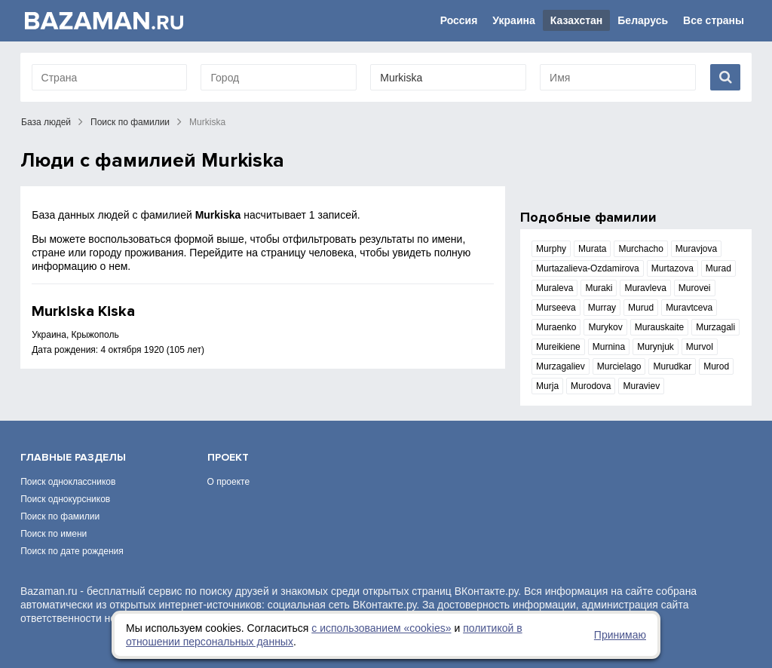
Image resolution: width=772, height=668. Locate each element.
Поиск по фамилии (130, 122)
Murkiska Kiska (83, 311)
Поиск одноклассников (67, 481)
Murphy (551, 249)
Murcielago (619, 366)
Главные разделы (73, 457)
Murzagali (715, 327)
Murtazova (672, 268)
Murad (718, 268)
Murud (641, 307)
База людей (46, 122)
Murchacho (640, 249)
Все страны (713, 20)
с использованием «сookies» (381, 628)
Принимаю (620, 635)
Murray (602, 307)
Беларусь (642, 20)
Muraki (598, 288)
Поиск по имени (53, 534)
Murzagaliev (560, 366)
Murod (716, 366)
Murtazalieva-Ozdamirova (587, 268)
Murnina (609, 347)
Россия (459, 20)
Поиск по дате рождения (72, 551)
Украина (513, 20)
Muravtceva (689, 307)
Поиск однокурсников (65, 499)
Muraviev (641, 386)
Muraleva (554, 288)
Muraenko (556, 327)
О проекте (228, 481)
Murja (547, 386)
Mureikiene (558, 347)
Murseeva (556, 307)
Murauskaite (659, 327)
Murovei (695, 288)
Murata (592, 249)
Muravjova (696, 249)
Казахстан (576, 20)
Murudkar (672, 366)
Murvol (699, 347)
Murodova (591, 386)
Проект (228, 457)
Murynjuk (655, 347)
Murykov (605, 327)
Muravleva (645, 288)
